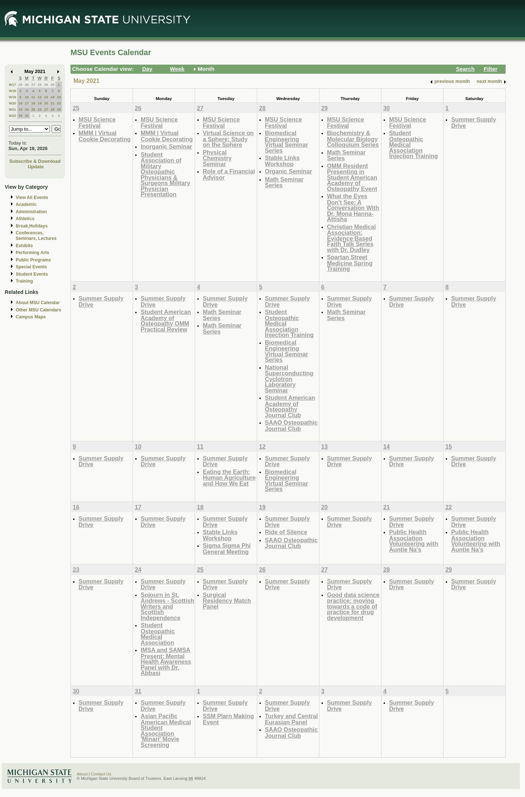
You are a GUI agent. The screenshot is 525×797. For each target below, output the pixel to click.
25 (20, 85)
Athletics (25, 218)
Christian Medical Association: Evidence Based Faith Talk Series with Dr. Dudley (351, 238)
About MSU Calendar (38, 302)
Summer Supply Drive (473, 122)
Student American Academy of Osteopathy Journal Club (290, 406)
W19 (12, 97)
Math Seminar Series (284, 182)
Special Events (31, 266)
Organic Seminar (288, 171)
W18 (12, 91)
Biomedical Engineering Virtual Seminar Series (286, 142)
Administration (31, 211)
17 (27, 103)
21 (52, 103)
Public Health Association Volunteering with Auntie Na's (413, 541)
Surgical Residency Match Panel (227, 600)
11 (33, 97)
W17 (12, 85)
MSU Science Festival (97, 122)
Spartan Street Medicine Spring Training (350, 263)
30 (52, 85)
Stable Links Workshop (282, 160)
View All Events (32, 197)
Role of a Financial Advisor (229, 174)
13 (46, 97)
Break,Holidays (32, 226)
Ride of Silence (286, 532)
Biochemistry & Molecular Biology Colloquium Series (353, 139)
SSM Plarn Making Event (228, 719)
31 (27, 116)
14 (52, 97)
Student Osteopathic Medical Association (158, 634)
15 (59, 97)
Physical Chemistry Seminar (217, 158)
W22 (12, 116)
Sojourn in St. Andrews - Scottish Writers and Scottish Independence (167, 606)
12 (40, 97)
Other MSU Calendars (38, 310)
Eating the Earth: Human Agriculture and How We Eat (229, 477)
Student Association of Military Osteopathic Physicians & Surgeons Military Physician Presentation (165, 174)
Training (24, 281)
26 (27, 85)
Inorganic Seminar (166, 146)
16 (20, 103)
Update (36, 166)
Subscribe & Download (35, 161)
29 (46, 85)
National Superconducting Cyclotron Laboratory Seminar (289, 379)
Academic (26, 204)
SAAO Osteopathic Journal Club (291, 425)
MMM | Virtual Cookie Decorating (105, 136)
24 (27, 109)
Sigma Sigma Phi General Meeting (227, 548)
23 (20, 109)
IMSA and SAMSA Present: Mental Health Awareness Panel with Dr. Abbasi (166, 661)
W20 (12, 103)
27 (33, 85)
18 (33, 103)
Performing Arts (32, 252)
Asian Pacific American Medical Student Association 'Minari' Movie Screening (166, 730)
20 (46, 103)
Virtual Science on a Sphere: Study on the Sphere (228, 139)
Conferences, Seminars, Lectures (36, 235)
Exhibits (24, 245)
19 (40, 103)
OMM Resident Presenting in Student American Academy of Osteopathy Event (352, 177)
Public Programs (33, 260)
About (82, 774)
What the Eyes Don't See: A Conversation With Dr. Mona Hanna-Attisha (353, 207)
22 (59, 103)
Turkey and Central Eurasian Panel (291, 719)
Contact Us (101, 774)
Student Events (32, 274)
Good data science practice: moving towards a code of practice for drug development (353, 606)
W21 (12, 109)
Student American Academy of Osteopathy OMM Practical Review (166, 321)
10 (27, 97)
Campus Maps (31, 316)
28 (40, 85)
